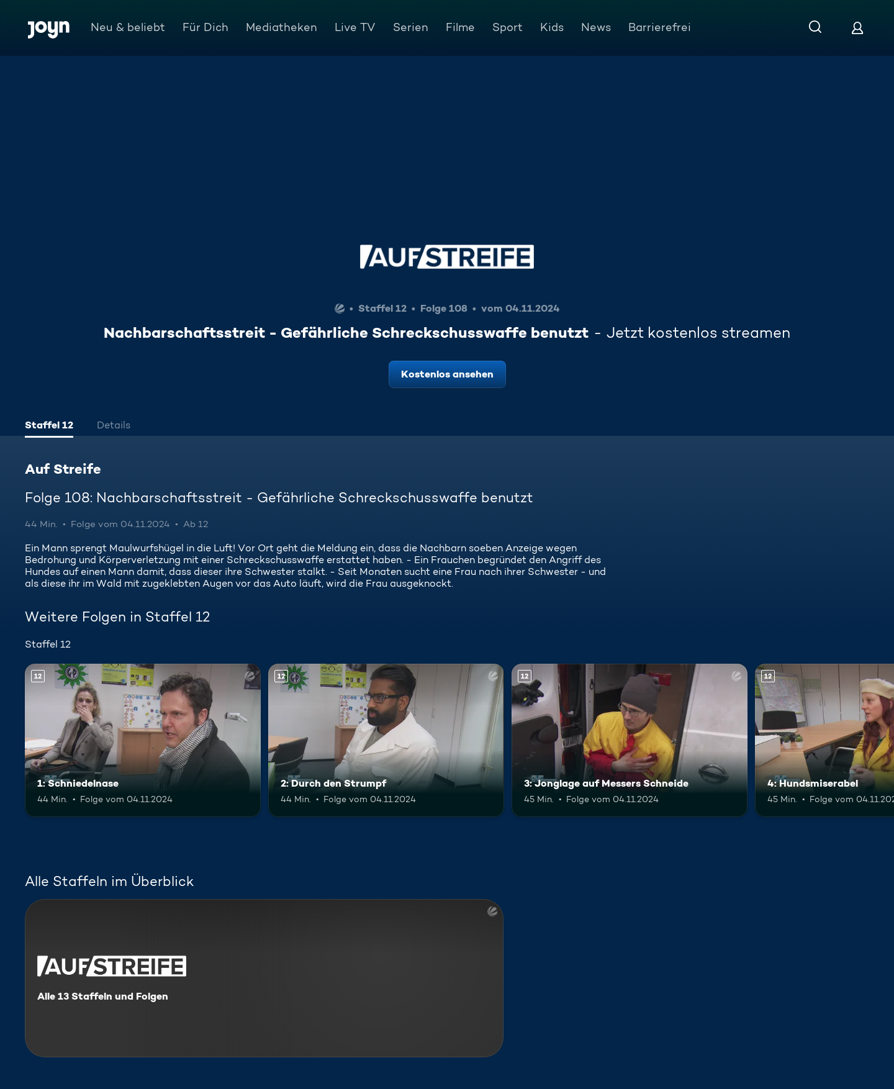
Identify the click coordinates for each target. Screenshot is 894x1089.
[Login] (857, 27)
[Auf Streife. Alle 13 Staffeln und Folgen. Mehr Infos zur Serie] (264, 978)
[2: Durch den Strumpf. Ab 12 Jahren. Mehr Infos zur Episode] (386, 740)
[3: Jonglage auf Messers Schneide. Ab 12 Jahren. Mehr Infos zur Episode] (629, 740)
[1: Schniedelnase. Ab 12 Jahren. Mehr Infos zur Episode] (143, 740)
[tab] (49, 426)
